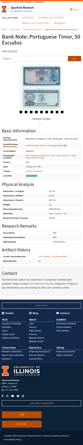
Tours (4, 330)
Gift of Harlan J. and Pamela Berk (52, 256)
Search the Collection (35, 23)
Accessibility (9, 439)
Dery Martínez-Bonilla (41, 283)
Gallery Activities (10, 337)
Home (4, 29)
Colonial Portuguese (34, 171)
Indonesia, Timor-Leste (50, 155)
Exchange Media (56, 145)
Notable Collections (50, 17)
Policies (33, 334)
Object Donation (64, 355)
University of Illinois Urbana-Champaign (23, 2)
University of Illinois (60, 436)
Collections (15, 29)
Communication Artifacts (36, 145)
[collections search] (35, 58)
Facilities (6, 327)
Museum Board (36, 337)
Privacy (19, 439)
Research (59, 23)
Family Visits (8, 334)
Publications (35, 330)
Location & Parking (11, 323)
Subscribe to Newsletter (41, 403)
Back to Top (41, 306)
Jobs (31, 323)
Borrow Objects (37, 355)
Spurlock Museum (10, 380)
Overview (27, 17)
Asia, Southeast (32, 155)
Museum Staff (36, 341)
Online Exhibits (63, 327)
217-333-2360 (11, 390)
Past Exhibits (62, 330)
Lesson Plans (35, 358)
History (32, 327)
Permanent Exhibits (66, 323)
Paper (51, 213)
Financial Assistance (39, 351)
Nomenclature (10, 146)
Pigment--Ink (61, 213)
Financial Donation (65, 351)
